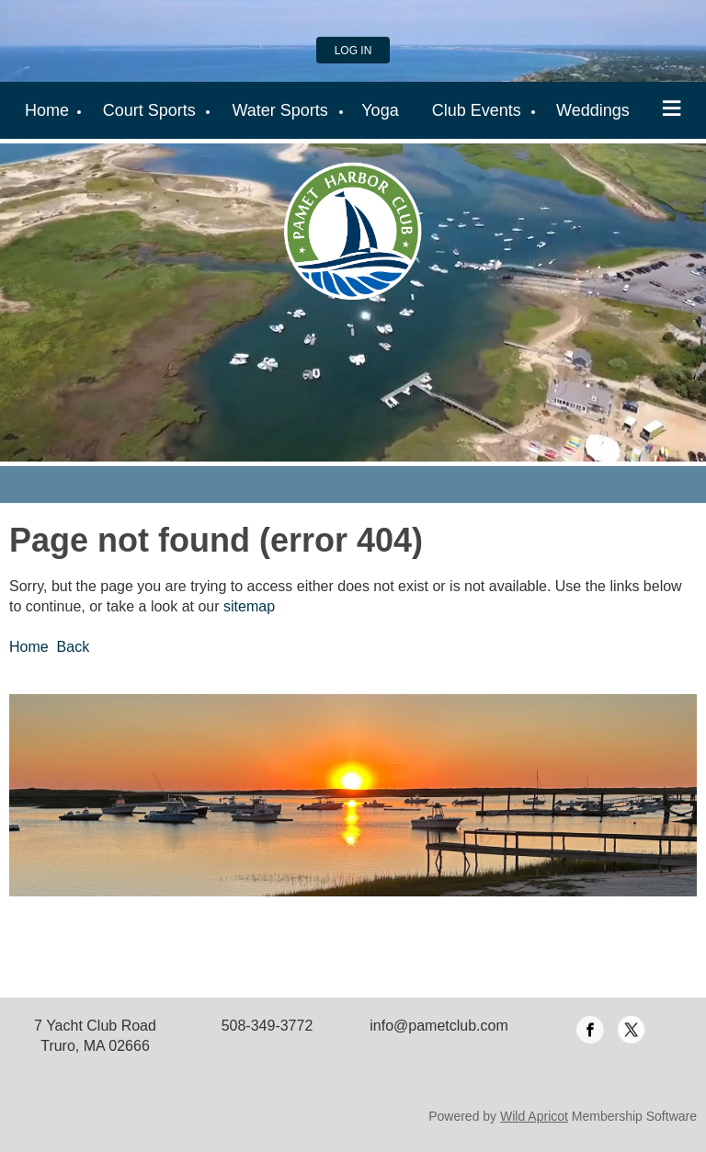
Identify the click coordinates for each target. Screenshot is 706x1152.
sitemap (249, 606)
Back (73, 647)
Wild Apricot (534, 1116)
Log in (353, 50)
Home (29, 647)
